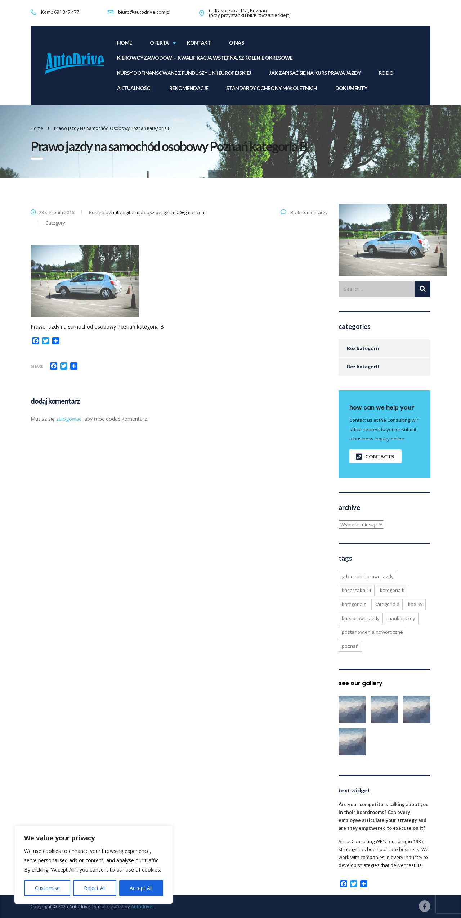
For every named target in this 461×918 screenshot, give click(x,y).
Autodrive (141, 906)
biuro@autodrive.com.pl (144, 12)
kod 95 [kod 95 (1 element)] (415, 604)
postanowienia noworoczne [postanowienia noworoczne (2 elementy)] (372, 632)
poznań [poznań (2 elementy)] (350, 646)
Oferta (159, 43)
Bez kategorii (363, 348)
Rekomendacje (188, 88)
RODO (386, 73)
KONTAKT (199, 43)
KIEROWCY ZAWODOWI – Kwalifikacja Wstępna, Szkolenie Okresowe (205, 58)
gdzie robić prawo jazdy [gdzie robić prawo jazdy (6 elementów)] (368, 576)
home (124, 43)
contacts (375, 456)
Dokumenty (351, 88)
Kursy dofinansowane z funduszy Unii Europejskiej (184, 73)
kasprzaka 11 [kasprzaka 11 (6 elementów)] (356, 590)
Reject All (95, 888)
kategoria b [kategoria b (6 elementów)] (392, 590)
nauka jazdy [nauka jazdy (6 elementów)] (401, 618)
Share (37, 366)
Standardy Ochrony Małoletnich (271, 88)
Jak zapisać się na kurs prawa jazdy (315, 73)
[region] (93, 865)
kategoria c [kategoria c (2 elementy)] (354, 604)
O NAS (236, 43)
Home (37, 128)
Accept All (141, 888)
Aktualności (134, 88)
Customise (47, 888)
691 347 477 (66, 12)
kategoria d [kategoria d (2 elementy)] (387, 604)
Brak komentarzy (304, 212)
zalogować (68, 418)
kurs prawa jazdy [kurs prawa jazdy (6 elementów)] (361, 618)
